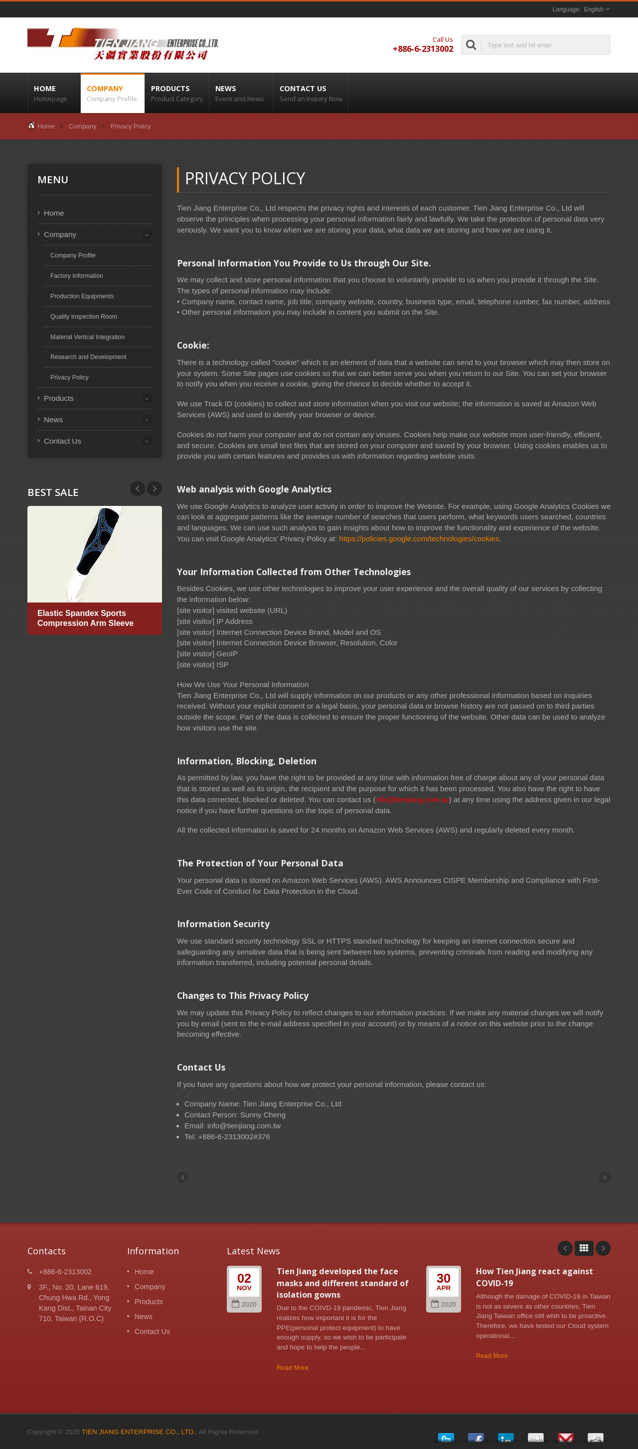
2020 (244, 1304)
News (241, 93)
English (594, 9)
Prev (154, 488)
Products (177, 93)
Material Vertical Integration (87, 337)
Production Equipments (82, 296)
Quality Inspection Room (83, 316)
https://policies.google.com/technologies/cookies (419, 538)
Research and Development (88, 357)
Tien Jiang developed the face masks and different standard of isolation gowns (343, 1283)
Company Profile (73, 255)
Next (137, 488)
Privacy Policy (131, 126)
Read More (293, 1367)
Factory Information (76, 275)
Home (54, 93)
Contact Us (310, 93)
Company (113, 93)
